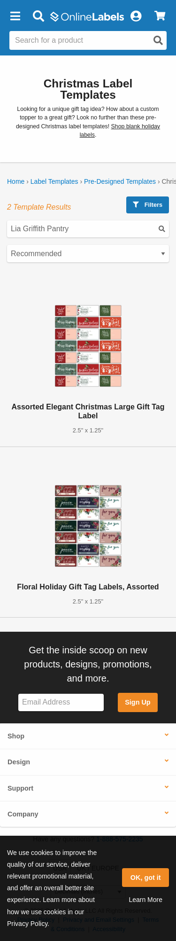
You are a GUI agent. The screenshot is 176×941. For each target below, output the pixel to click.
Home (15, 181)
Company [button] (23, 814)
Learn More (145, 899)
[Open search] (158, 40)
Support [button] (20, 788)
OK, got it (145, 877)
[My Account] (135, 16)
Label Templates (54, 181)
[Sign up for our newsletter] (61, 702)
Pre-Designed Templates (120, 181)
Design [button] (19, 762)
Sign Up (137, 702)
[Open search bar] (38, 16)
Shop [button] (16, 736)
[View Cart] (159, 16)
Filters (147, 204)
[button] (15, 16)
